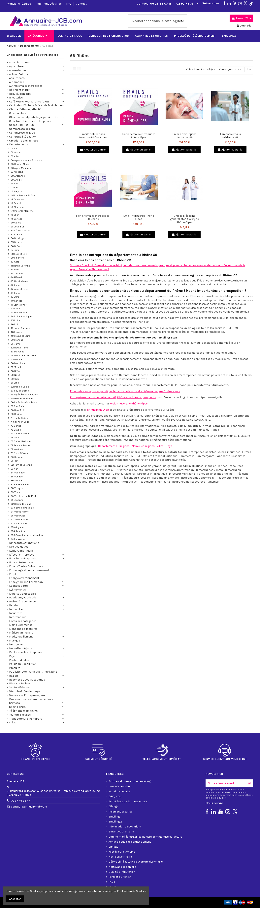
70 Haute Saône (19, 417)
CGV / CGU (115, 796)
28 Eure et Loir (19, 253)
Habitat (14, 605)
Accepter (15, 899)
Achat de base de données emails (130, 841)
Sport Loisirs (17, 707)
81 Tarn (14, 460)
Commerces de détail (22, 129)
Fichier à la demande (22, 601)
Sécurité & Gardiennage (24, 691)
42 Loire (15, 308)
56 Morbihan (18, 363)
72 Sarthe (16, 425)
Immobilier (16, 609)
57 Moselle (17, 367)
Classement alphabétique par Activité (33, 117)
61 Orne (15, 382)
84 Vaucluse (18, 472)
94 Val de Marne (20, 511)
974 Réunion (18, 531)
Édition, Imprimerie (21, 550)
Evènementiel (17, 589)
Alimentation (17, 70)
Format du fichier (120, 876)
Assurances (17, 78)
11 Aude (14, 187)
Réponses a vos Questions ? (27, 679)
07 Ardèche (17, 171)
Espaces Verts (18, 585)
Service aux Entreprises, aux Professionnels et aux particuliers (31, 697)
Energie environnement (24, 578)
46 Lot (14, 324)
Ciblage (113, 806)
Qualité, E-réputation (122, 872)
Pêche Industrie (19, 660)
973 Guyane (17, 527)
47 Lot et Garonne (20, 328)
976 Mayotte (18, 538)
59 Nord (15, 374)
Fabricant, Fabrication (23, 597)
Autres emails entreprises (26, 86)
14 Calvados (17, 199)
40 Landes (16, 300)
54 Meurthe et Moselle (23, 355)
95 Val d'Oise (18, 515)
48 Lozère (16, 332)
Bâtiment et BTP (19, 89)
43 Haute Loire (19, 312)
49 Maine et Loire (20, 335)
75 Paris (15, 437)
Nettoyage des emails (122, 867)
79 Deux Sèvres (19, 453)
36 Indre (15, 285)
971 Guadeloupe (19, 519)
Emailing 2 (115, 821)
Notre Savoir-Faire (120, 856)
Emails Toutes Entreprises (26, 566)
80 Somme (17, 456)
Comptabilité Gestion (23, 136)
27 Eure (15, 249)
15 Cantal (16, 203)
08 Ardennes (18, 175)
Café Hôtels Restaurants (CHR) (29, 101)
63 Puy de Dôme (20, 390)
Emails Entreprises (21, 562)
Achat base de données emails (128, 801)
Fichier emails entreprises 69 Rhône (93, 217)
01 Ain (14, 148)
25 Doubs (16, 242)
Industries (15, 613)
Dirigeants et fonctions (24, 543)
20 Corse (16, 222)
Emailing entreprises (22, 558)
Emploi (13, 574)
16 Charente (17, 207)
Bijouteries (16, 97)
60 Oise (15, 378)
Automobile (16, 82)
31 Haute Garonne (20, 265)
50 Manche (17, 339)
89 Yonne (16, 492)
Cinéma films (17, 113)
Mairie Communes (20, 625)
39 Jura (15, 296)
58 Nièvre (16, 371)
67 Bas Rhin (17, 406)
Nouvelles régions (143, 446)
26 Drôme (16, 246)
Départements (107, 446)
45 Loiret (16, 320)
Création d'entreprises (23, 140)
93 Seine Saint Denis (22, 507)
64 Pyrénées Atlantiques (24, 394)
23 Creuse (16, 234)
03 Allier (15, 156)
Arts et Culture (18, 74)
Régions (124, 446)
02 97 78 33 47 (187, 3)
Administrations (19, 62)
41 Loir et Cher (18, 304)
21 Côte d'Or (17, 226)
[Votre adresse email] (225, 783)
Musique (14, 640)
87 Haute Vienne (20, 484)
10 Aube (15, 183)
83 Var (14, 468)
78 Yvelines (17, 449)
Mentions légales (19, 3)
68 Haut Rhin (18, 410)
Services (14, 703)
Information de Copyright (125, 826)
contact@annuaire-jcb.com (29, 806)
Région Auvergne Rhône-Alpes (128, 403)
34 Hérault (16, 277)
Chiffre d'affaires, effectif (25, 109)
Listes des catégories (22, 621)
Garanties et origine (121, 831)
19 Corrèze (16, 218)
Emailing (114, 816)
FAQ (69, 3)
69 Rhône (16, 413)
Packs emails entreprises (25, 652)
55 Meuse (16, 359)
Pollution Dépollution (23, 664)
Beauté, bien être (20, 93)
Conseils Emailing (120, 786)
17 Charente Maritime (22, 210)
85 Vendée (17, 476)
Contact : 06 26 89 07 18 (155, 3)
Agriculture (16, 66)
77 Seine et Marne (20, 445)
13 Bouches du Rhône (23, 195)
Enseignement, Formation (26, 582)
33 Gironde (17, 273)
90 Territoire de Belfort (23, 496)
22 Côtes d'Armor (20, 230)
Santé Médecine (19, 687)
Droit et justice (18, 546)
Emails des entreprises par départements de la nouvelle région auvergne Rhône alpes (125, 391)
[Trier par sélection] (230, 69)
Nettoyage (15, 644)
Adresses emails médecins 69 (230, 135)
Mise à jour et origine (122, 851)
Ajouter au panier (93, 149)
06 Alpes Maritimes (21, 167)
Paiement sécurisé (49, 3)
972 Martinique (19, 523)
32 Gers (15, 269)
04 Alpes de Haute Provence (26, 160)
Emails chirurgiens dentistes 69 (184, 135)
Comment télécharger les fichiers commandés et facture (145, 836)
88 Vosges (17, 488)
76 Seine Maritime (21, 441)
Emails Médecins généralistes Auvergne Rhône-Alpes (184, 219)
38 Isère (15, 292)
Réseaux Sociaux (19, 683)
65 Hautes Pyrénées (22, 398)
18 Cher (15, 214)
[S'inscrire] (249, 783)
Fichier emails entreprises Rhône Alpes (138, 135)
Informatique (17, 617)
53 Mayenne (17, 351)
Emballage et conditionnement (29, 570)
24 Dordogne (18, 238)
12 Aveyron (16, 191)
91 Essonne (17, 499)
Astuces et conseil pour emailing (129, 781)
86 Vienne (16, 480)
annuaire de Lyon (98, 409)
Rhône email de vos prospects (136, 397)
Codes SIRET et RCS (21, 125)
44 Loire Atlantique (21, 316)
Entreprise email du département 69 (93, 397)
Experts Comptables (22, 593)
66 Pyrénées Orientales (24, 402)
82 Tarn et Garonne (21, 464)
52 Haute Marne (19, 347)
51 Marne (15, 343)
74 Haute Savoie (20, 433)
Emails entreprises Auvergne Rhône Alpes (93, 135)
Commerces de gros (22, 132)
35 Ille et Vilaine (19, 281)
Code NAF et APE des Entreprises (30, 121)
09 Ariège (16, 179)
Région (13, 675)
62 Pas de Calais (20, 386)
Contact (81, 3)
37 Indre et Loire (19, 288)
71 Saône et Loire (20, 421)
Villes (160, 446)
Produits (14, 668)
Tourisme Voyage (20, 714)
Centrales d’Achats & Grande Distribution (36, 105)
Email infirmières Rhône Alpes (138, 217)
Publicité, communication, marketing (33, 671)
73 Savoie (16, 429)
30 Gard (15, 261)
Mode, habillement (21, 636)
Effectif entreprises (21, 554)
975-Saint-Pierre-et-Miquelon (27, 535)
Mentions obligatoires (23, 629)
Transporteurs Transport (25, 718)
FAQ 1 (112, 881)
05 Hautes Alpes (20, 163)
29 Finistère (17, 257)
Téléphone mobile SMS (23, 710)
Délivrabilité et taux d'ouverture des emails (136, 861)
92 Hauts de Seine (21, 503)
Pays (169, 446)
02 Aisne (15, 152)
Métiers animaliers (21, 632)
